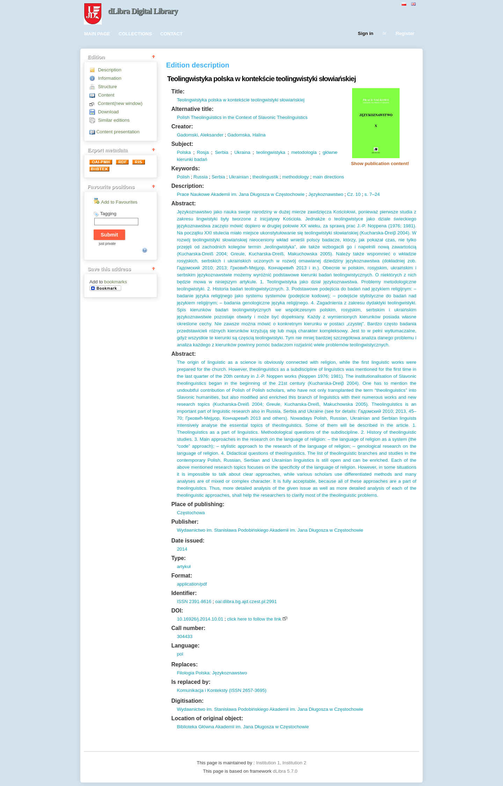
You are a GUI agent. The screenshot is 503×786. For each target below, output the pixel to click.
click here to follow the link (254, 619)
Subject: (182, 144)
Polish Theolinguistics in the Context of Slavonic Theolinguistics (242, 117)
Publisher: (184, 522)
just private (107, 244)
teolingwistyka (270, 152)
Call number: (188, 628)
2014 (182, 549)
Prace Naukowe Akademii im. (207, 194)
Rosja (203, 152)
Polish (183, 176)
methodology (295, 176)
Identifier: (184, 593)
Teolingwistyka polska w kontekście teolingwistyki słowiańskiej (240, 99)
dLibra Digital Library (143, 11)
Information (110, 78)
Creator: (182, 126)
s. (366, 194)
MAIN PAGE (97, 33)
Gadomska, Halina (246, 134)
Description (110, 69)
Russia (201, 176)
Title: (177, 91)
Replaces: (184, 664)
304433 (184, 636)
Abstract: (183, 203)
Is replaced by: (190, 682)
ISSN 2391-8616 (194, 601)
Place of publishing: (197, 504)
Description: (187, 186)
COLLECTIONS (135, 33)
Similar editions (114, 120)
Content (106, 95)
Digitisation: (187, 701)
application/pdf (192, 584)
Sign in (365, 33)
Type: (178, 558)
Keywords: (185, 168)
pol (180, 654)
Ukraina (242, 152)
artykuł (183, 566)
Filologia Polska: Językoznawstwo (212, 672)
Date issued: (187, 541)
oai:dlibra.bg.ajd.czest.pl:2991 (246, 601)
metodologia (304, 152)
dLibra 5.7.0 (286, 771)
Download (108, 111)
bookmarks (115, 281)
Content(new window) (120, 103)
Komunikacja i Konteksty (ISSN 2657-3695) (221, 690)
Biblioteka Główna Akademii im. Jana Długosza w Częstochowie (243, 726)
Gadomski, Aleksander (200, 134)
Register (405, 33)
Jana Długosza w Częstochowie (271, 194)
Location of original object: (207, 718)
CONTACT (171, 33)
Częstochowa (191, 512)
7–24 (374, 194)
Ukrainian (238, 176)
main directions (328, 176)
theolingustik (265, 176)
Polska (184, 152)
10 (357, 194)
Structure (107, 86)
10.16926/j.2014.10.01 (200, 619)
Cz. (350, 194)
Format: (181, 576)
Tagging (108, 213)
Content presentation (118, 131)
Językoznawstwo (325, 194)
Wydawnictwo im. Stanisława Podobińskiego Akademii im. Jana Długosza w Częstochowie (270, 530)
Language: (185, 646)
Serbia (221, 152)
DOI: (177, 611)
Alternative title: (192, 109)
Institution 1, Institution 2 (281, 762)
